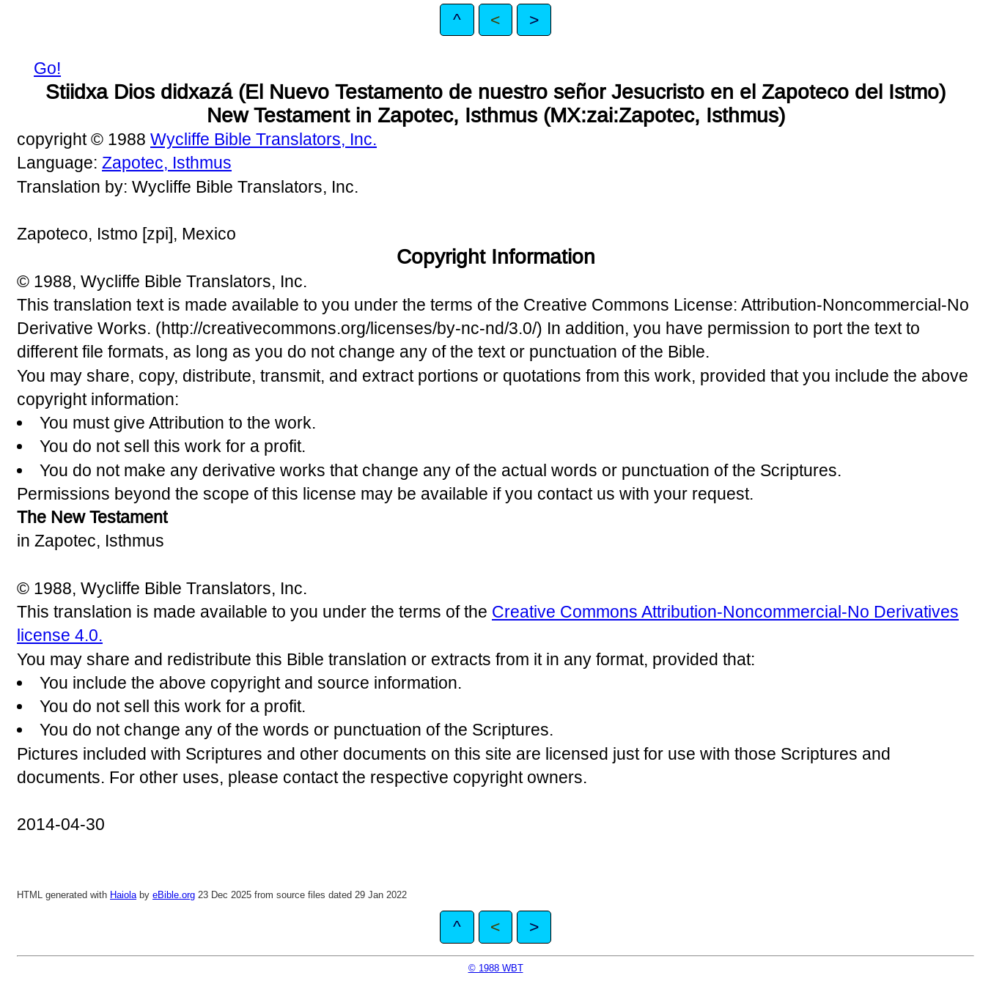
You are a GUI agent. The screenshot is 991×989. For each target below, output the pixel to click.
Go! (47, 68)
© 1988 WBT (495, 968)
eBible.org (173, 894)
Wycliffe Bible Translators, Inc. (263, 139)
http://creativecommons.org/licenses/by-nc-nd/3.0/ (349, 328)
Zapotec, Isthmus (167, 162)
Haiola (123, 894)
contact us (576, 493)
